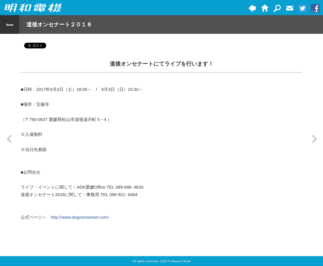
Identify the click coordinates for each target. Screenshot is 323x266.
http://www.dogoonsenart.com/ (80, 217)
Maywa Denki (181, 261)
